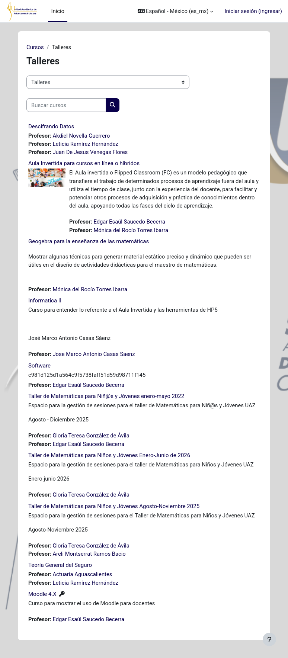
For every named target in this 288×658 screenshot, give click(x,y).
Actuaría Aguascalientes (82, 574)
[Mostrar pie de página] (269, 639)
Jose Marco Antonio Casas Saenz (93, 354)
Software (39, 365)
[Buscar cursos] (66, 105)
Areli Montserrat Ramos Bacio (88, 554)
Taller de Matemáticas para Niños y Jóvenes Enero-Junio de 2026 (109, 455)
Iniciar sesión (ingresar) (253, 11)
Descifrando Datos (51, 126)
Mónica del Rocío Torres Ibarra (130, 230)
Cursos (35, 47)
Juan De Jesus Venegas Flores (90, 152)
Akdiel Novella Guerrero (81, 135)
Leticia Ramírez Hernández (85, 144)
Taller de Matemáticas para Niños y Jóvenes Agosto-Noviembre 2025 (113, 506)
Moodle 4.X (42, 594)
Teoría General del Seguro (60, 565)
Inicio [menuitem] (57, 11)
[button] (175, 11)
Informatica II (44, 300)
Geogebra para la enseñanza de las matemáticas (88, 241)
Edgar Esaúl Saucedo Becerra (129, 221)
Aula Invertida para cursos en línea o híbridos (84, 163)
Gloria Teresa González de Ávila (90, 435)
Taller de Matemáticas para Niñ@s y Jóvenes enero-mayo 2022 (106, 396)
